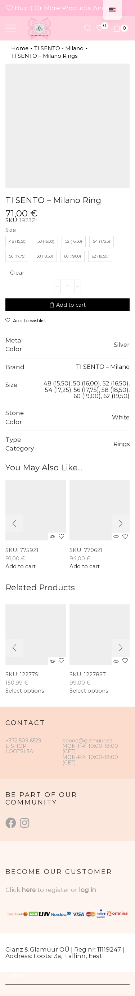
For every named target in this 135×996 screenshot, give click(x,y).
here (29, 889)
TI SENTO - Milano (59, 48)
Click (13, 889)
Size (10, 230)
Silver (122, 344)
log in (87, 889)
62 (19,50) (116, 396)
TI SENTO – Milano (103, 366)
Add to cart (71, 305)
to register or (58, 889)
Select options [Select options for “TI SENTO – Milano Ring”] (88, 691)
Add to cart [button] (20, 567)
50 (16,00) (86, 383)
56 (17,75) (86, 389)
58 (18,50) (115, 389)
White (121, 417)
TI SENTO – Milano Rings (44, 55)
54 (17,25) (58, 389)
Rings (121, 444)
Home (19, 48)
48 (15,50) (57, 383)
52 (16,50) (116, 383)
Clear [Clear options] (17, 272)
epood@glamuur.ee (87, 740)
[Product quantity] (68, 286)
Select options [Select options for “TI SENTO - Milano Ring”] (24, 691)
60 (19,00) (87, 396)
